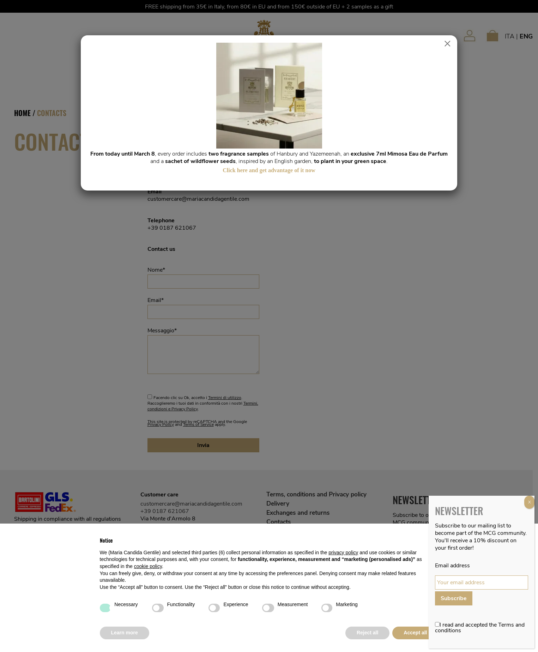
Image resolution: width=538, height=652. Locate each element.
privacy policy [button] (343, 552)
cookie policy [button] (148, 566)
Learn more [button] (124, 632)
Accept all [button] (415, 632)
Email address (452, 565)
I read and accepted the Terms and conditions (480, 627)
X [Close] (529, 502)
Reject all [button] (367, 632)
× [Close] (447, 43)
